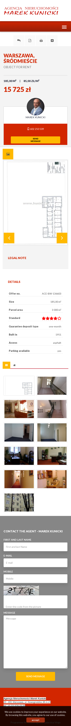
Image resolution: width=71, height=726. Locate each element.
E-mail (8, 555)
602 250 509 (35, 128)
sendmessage (36, 139)
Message (9, 612)
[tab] (8, 154)
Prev (9, 238)
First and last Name (17, 539)
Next (62, 238)
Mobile (8, 571)
